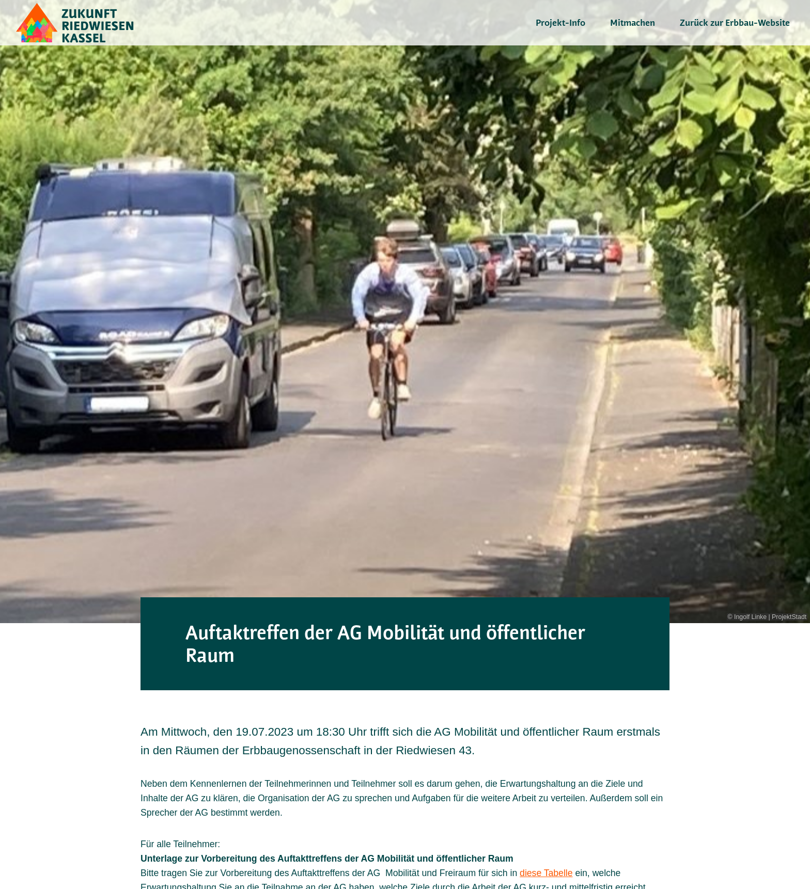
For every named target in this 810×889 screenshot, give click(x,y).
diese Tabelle (546, 873)
